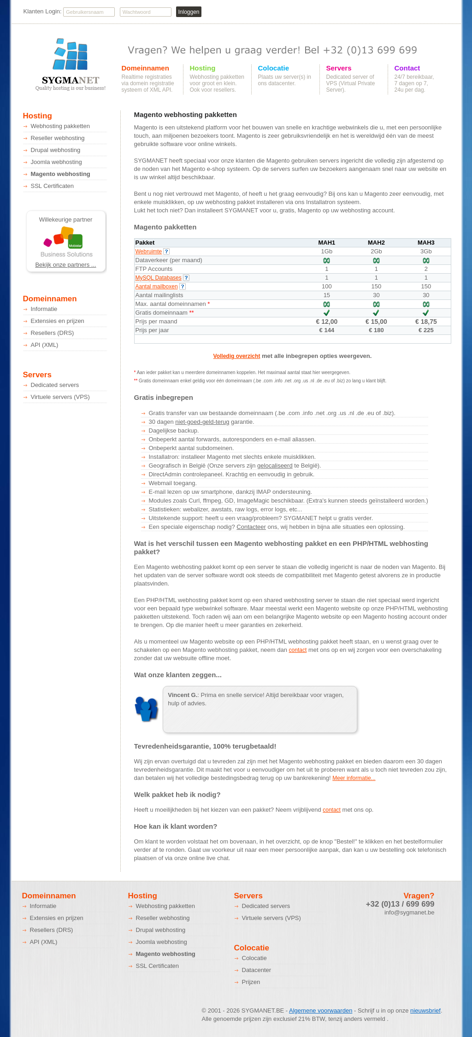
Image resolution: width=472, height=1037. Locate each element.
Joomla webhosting (56, 161)
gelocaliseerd (275, 465)
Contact (407, 68)
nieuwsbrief (425, 1010)
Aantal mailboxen (161, 286)
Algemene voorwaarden (320, 1010)
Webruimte (153, 251)
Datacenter (256, 970)
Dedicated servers (55, 384)
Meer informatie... (353, 778)
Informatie (44, 308)
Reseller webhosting (58, 138)
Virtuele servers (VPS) (60, 396)
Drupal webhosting (56, 149)
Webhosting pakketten (60, 126)
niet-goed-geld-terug (202, 421)
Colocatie (273, 68)
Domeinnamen (145, 68)
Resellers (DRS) (52, 332)
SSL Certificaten (52, 185)
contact (298, 650)
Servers (339, 68)
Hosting (203, 68)
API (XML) (45, 344)
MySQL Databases (162, 278)
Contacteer (251, 526)
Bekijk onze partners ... (65, 264)
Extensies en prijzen (57, 320)
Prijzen (251, 981)
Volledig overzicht (236, 356)
